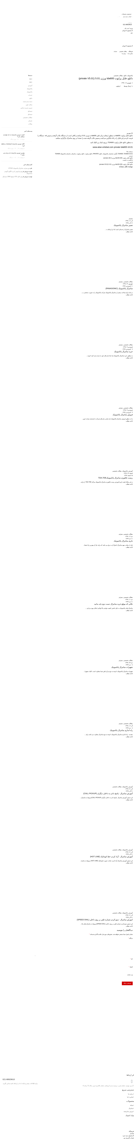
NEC (30, 79)
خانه (75, 64)
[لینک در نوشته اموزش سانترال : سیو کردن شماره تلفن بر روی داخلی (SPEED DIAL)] (84, 530)
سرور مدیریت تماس (26, 108)
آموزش (30, 85)
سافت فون (29, 104)
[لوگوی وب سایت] (124, 6)
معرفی (30, 120)
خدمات (30, 95)
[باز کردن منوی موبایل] (132, 33)
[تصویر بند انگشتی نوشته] (29, 137)
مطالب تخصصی (70, 64)
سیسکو (30, 111)
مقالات (30, 124)
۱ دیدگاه (11, 157)
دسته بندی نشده (27, 101)
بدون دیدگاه (13, 139)
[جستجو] (67, 14)
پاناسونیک (59, 64)
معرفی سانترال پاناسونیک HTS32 (18, 168)
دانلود (64, 64)
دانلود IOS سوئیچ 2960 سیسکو (11, 176)
